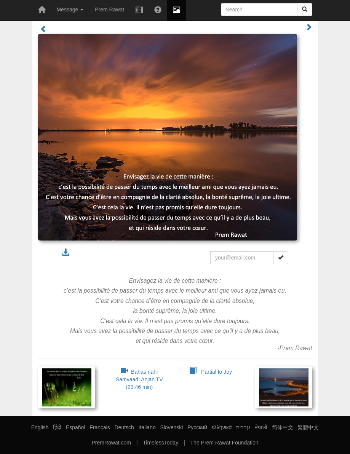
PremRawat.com (111, 443)
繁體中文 (308, 427)
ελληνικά (222, 427)
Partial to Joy (210, 372)
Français (99, 427)
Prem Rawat (109, 9)
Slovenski (171, 427)
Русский (197, 427)
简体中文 (282, 427)
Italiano (147, 427)
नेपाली (261, 427)
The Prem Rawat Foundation (224, 443)
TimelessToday (160, 443)
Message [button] (70, 9)
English (40, 427)
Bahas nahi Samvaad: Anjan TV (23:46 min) (139, 379)
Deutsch (124, 427)
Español (75, 427)
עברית (243, 427)
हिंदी (57, 427)
